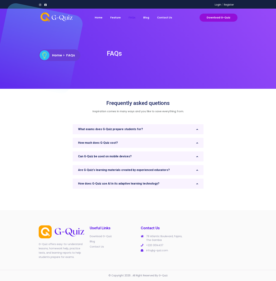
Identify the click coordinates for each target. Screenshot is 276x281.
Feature (115, 17)
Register (229, 4)
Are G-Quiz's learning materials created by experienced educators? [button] (124, 170)
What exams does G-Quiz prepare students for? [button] (110, 129)
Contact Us (164, 17)
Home (98, 17)
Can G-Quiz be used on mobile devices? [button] (105, 156)
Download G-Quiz (218, 17)
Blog (146, 17)
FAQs (132, 17)
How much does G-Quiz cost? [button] (98, 142)
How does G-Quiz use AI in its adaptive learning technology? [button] (118, 183)
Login (218, 4)
